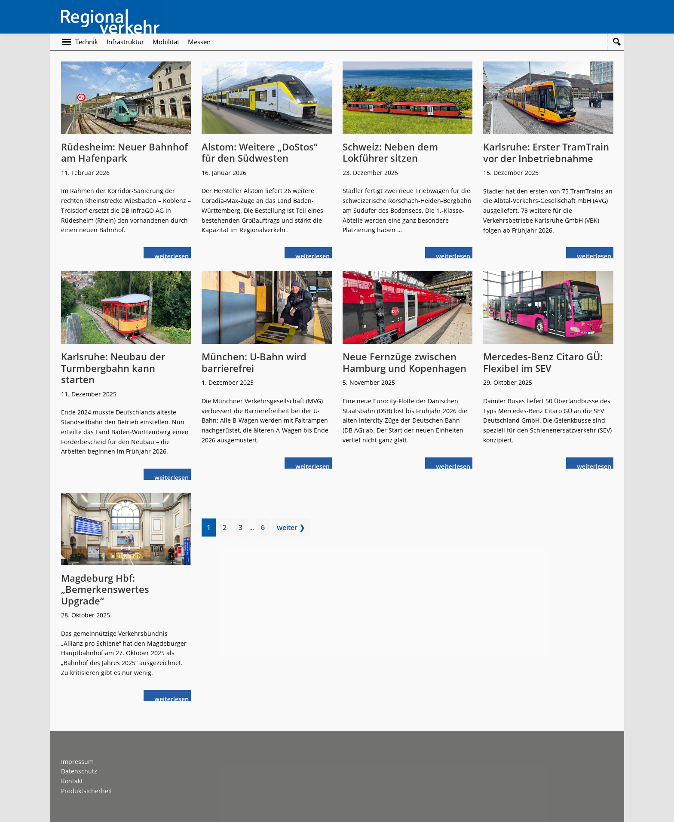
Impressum (77, 762)
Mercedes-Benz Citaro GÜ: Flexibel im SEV (543, 362)
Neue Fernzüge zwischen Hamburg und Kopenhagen (404, 362)
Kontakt (72, 781)
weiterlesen (173, 255)
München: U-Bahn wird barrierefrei (254, 362)
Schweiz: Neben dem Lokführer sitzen (390, 152)
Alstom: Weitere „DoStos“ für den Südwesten (260, 152)
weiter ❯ (291, 527)
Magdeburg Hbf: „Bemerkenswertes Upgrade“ (105, 589)
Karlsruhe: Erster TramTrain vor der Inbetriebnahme (546, 152)
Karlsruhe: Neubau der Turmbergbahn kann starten (113, 368)
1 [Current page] (211, 529)
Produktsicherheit (86, 791)
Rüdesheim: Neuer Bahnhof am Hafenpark (124, 152)
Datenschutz (79, 771)
